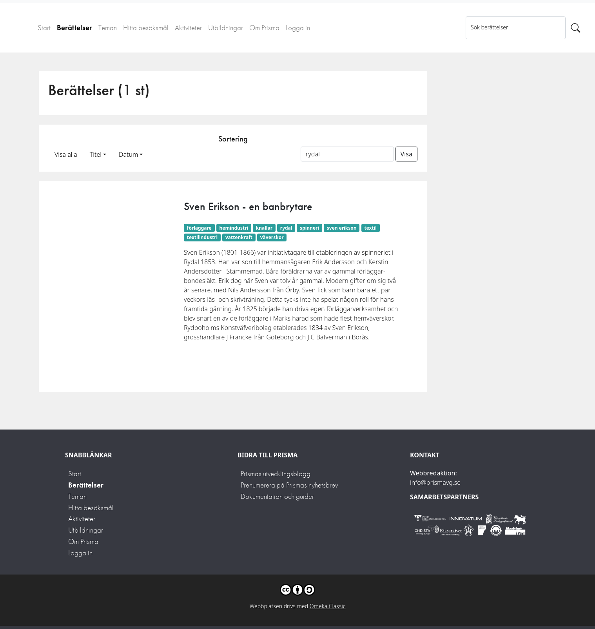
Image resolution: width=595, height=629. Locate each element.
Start (44, 28)
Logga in (298, 28)
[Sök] (576, 27)
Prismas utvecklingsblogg (275, 474)
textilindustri (202, 237)
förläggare (199, 228)
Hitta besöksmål (146, 28)
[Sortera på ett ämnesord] (347, 154)
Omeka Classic (328, 606)
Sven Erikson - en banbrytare (248, 206)
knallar (264, 228)
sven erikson (342, 228)
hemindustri (233, 228)
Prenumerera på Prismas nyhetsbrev (289, 485)
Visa (406, 154)
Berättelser (74, 28)
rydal (286, 228)
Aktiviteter (188, 28)
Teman (107, 28)
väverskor (272, 237)
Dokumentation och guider (277, 496)
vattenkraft (238, 237)
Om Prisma (264, 28)
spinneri (309, 228)
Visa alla (65, 154)
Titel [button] (96, 154)
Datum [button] (128, 154)
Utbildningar (225, 28)
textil (370, 228)
